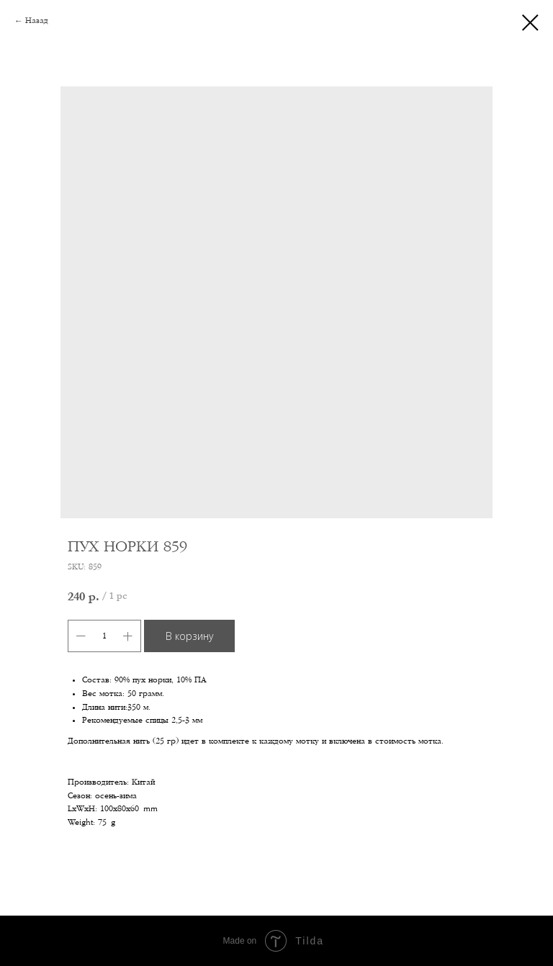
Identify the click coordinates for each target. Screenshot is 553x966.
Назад (36, 20)
